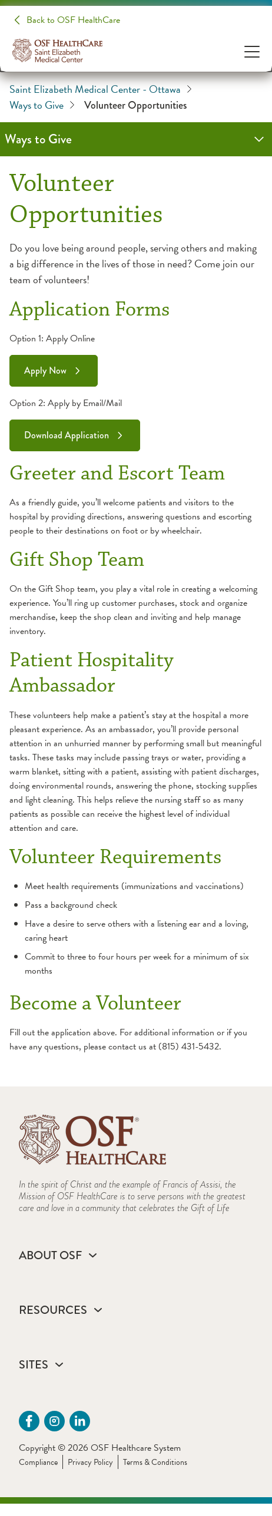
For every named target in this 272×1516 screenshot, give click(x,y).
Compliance (38, 1462)
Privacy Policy (90, 1462)
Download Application (66, 435)
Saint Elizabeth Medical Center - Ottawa (100, 89)
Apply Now (45, 370)
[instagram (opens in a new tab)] (54, 1421)
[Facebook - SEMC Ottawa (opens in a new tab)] (29, 1421)
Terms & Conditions (155, 1462)
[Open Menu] (252, 51)
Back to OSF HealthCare (73, 20)
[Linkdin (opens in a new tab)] (79, 1421)
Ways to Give (42, 105)
